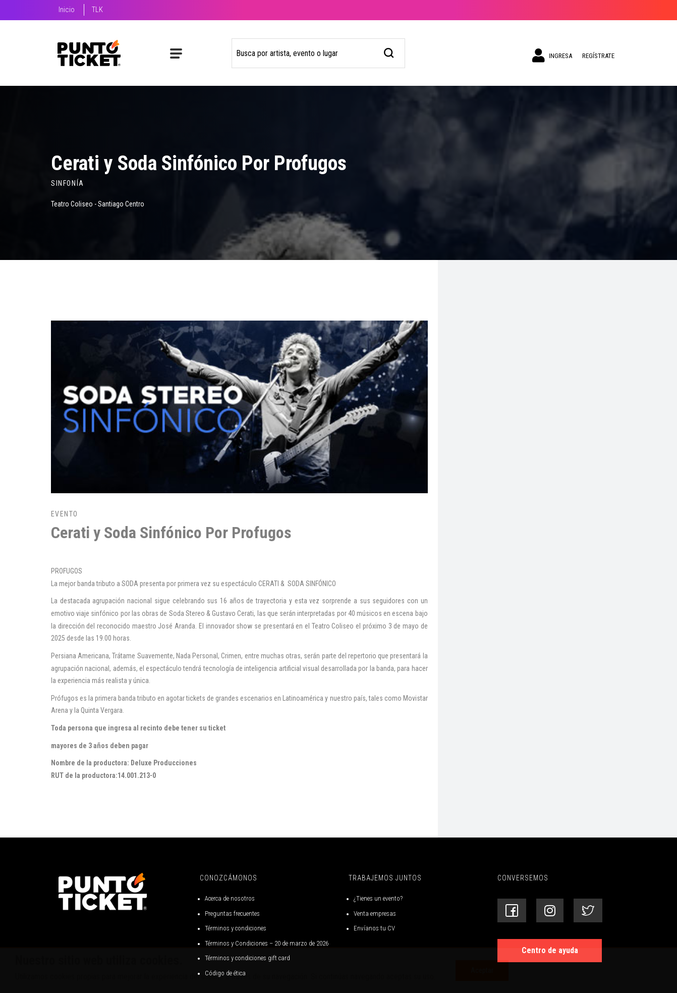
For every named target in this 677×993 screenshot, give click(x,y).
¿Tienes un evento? (378, 898)
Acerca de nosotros (230, 898)
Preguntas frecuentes (232, 913)
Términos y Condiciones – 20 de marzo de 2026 (266, 943)
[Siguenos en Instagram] (549, 910)
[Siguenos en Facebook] (511, 910)
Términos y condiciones (235, 928)
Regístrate (598, 56)
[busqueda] (389, 52)
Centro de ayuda (550, 950)
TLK (97, 9)
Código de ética (225, 973)
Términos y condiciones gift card (247, 958)
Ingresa (552, 55)
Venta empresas (375, 913)
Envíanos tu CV (374, 928)
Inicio (67, 9)
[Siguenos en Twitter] (588, 910)
